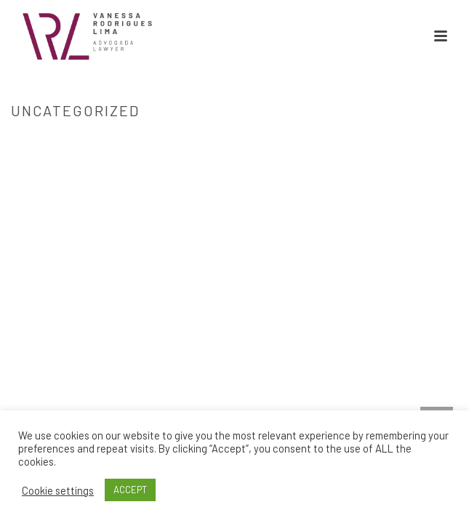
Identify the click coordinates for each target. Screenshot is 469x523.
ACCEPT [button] (130, 489)
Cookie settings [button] (58, 490)
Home (231, 141)
